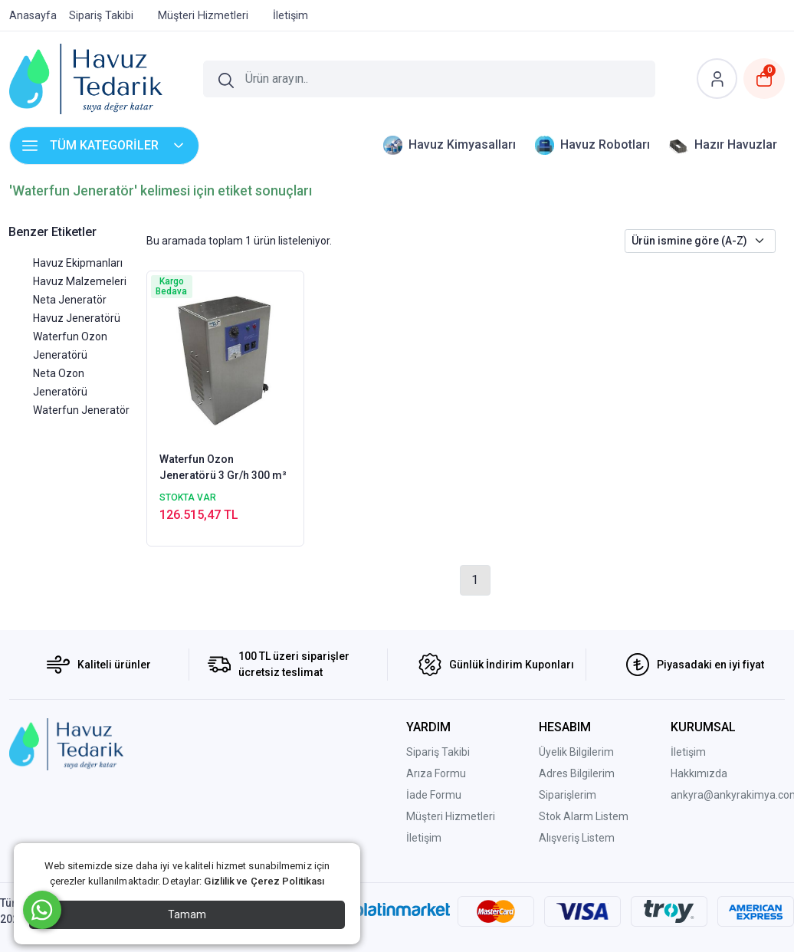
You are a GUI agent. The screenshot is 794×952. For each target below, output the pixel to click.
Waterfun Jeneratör (81, 410)
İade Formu (433, 795)
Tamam (187, 914)
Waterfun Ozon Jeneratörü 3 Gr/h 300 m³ (223, 467)
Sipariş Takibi (438, 752)
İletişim (423, 838)
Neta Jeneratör (70, 300)
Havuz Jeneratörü (76, 318)
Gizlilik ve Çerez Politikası (264, 881)
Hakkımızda (699, 773)
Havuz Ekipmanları (78, 263)
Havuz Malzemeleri (79, 281)
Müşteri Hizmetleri (450, 816)
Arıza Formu (436, 773)
